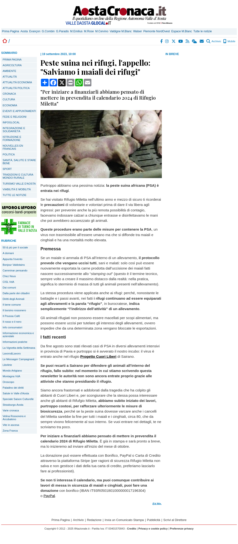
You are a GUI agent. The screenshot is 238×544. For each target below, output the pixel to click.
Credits (131, 528)
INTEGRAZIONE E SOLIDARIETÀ (14, 130)
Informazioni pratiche (15, 341)
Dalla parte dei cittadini (16, 293)
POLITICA (9, 154)
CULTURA (9, 99)
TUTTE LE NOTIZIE (14, 195)
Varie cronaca (11, 410)
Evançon (34, 31)
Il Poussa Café (11, 316)
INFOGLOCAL (11, 122)
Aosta (24, 31)
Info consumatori (12, 327)
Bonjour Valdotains (14, 264)
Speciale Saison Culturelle (18, 399)
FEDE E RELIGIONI (14, 116)
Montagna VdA (11, 376)
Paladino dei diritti (13, 387)
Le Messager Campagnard (18, 359)
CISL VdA (8, 281)
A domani (8, 253)
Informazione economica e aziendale (18, 335)
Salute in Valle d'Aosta (16, 393)
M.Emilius (76, 31)
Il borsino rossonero (14, 310)
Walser (137, 31)
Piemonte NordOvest (156, 31)
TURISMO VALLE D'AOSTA (19, 183)
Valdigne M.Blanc (121, 31)
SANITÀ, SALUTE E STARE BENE (19, 162)
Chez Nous (9, 276)
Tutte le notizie (202, 31)
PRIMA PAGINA (12, 59)
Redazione (94, 520)
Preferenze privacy (182, 528)
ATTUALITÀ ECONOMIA (17, 82)
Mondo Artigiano (12, 370)
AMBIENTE (9, 71)
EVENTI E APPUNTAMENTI (19, 111)
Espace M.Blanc (181, 31)
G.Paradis (62, 31)
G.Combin (48, 31)
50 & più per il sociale (15, 247)
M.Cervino (101, 31)
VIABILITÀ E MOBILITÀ (17, 189)
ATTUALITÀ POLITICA (16, 88)
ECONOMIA (10, 105)
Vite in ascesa (11, 424)
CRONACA (9, 93)
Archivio (213, 41)
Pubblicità (153, 520)
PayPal (49, 496)
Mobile (229, 41)
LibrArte (7, 364)
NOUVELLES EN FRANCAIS (13, 147)
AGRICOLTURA (12, 65)
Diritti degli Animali (13, 299)
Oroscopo (8, 382)
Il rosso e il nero (12, 321)
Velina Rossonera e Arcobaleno (14, 418)
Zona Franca (10, 430)
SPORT (7, 168)
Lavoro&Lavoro (12, 353)
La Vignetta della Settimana (19, 347)
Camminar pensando (15, 270)
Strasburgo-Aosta (13, 404)
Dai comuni (9, 287)
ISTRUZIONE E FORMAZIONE (12, 138)
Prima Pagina (10, 31)
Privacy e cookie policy (153, 528)
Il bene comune (12, 304)
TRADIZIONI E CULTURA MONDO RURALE (18, 176)
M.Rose (89, 31)
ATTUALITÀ (10, 76)
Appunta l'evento (12, 259)
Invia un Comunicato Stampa (124, 520)
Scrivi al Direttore (174, 520)
